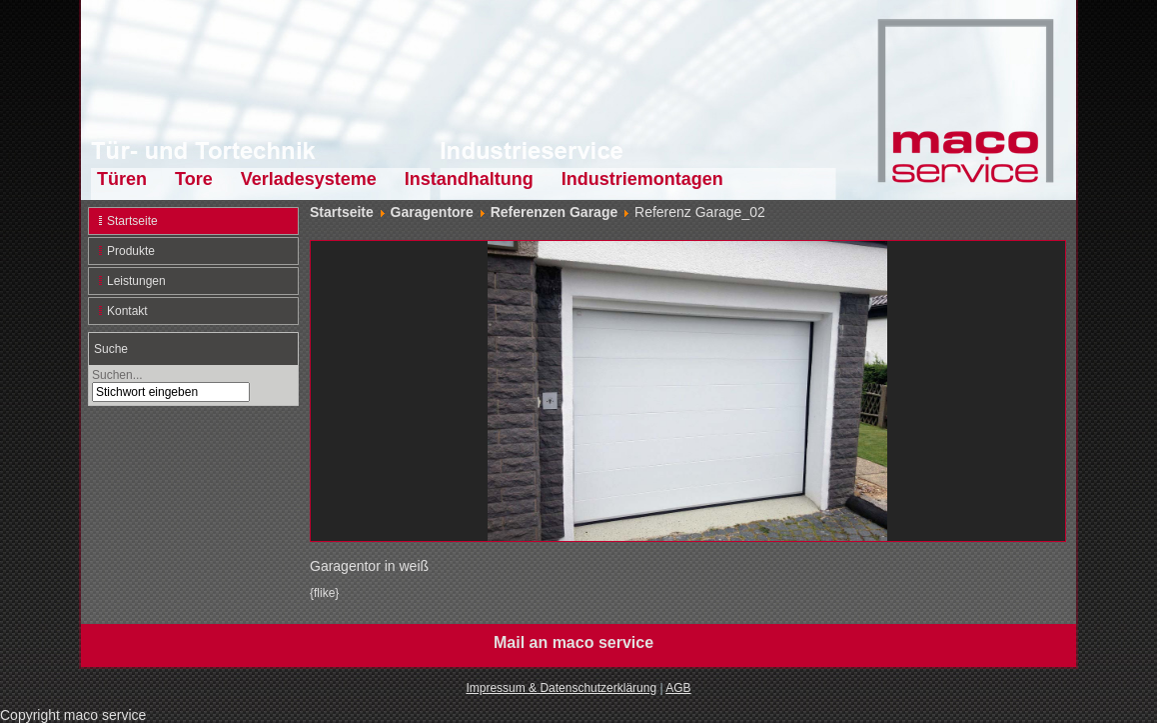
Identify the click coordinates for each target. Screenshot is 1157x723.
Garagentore (432, 212)
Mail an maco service (573, 642)
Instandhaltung (469, 179)
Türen (122, 179)
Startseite (132, 221)
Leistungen (136, 281)
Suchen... (117, 375)
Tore (194, 179)
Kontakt (127, 311)
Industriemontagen (642, 179)
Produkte (131, 251)
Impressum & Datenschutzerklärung (561, 688)
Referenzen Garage (554, 212)
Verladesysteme (309, 179)
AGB (677, 688)
